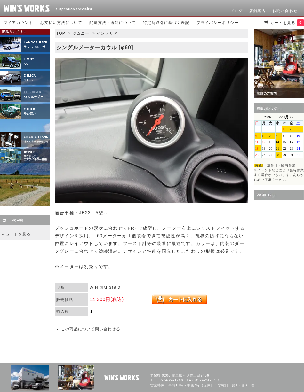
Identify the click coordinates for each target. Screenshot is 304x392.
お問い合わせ (285, 11)
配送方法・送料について (112, 22)
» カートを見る (16, 234)
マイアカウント (18, 22)
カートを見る (287, 22)
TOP (60, 33)
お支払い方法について (61, 22)
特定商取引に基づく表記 (166, 22)
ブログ (236, 11)
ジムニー (81, 33)
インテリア (107, 33)
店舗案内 (257, 11)
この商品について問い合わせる (90, 329)
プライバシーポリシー (217, 22)
